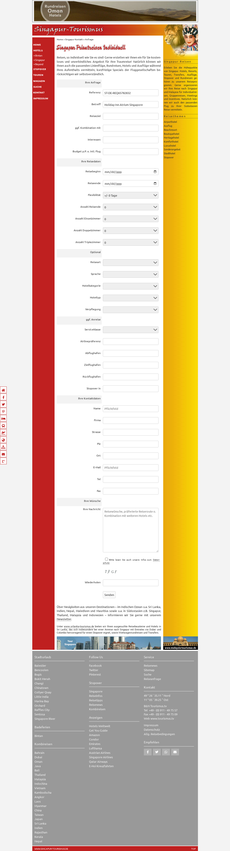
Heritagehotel (171, 137)
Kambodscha (43, 792)
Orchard (40, 705)
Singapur (40, 60)
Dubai (38, 757)
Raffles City (42, 710)
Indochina (41, 783)
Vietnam (40, 788)
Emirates (94, 744)
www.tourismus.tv (162, 718)
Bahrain (39, 752)
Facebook (95, 665)
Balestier (40, 665)
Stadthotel (169, 153)
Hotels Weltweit (99, 726)
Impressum (151, 725)
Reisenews (96, 704)
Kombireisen (97, 709)
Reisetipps (96, 700)
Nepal (38, 841)
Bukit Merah (42, 679)
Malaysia (40, 779)
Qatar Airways (98, 761)
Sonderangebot (172, 149)
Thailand (40, 775)
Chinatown (41, 688)
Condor (94, 739)
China (38, 810)
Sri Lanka (40, 823)
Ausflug (168, 125)
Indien (39, 828)
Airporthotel (170, 121)
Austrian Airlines (99, 752)
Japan (39, 819)
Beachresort (170, 129)
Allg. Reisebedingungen (159, 734)
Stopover (169, 157)
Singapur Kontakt (74, 39)
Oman (38, 761)
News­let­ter (64, 619)
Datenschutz (152, 729)
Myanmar (41, 806)
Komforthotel (171, 141)
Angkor (39, 797)
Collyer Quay (43, 692)
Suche (147, 674)
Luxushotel (170, 145)
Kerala (39, 837)
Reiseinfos (95, 696)
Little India (42, 696)
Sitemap (149, 670)
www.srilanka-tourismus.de (79, 626)
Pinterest (95, 674)
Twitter (93, 670)
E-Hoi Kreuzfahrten (101, 766)
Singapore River (45, 718)
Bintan (38, 55)
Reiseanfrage (152, 679)
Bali (37, 770)
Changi (39, 683)
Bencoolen (41, 670)
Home (60, 39)
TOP (193, 848)
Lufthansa (95, 748)
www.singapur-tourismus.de (51, 848)
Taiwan (39, 815)
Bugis (38, 674)
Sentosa (40, 714)
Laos (38, 801)
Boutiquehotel (171, 133)
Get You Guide (98, 730)
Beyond (39, 64)
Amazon (94, 735)
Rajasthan (41, 832)
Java (38, 766)
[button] (148, 752)
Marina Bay (42, 701)
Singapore (95, 691)
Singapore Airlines (101, 757)
